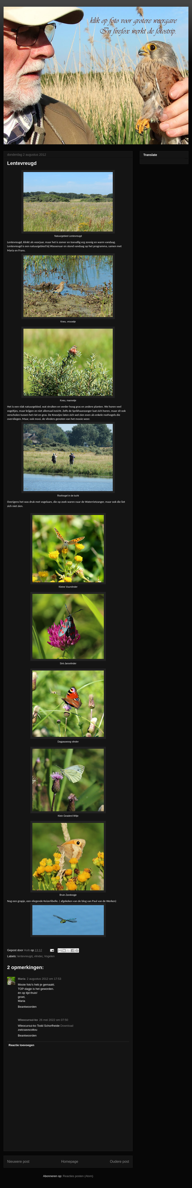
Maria (21, 978)
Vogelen (49, 956)
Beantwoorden (27, 1006)
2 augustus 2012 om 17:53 (44, 978)
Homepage (69, 1161)
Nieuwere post (18, 1161)
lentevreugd (25, 956)
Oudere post (119, 1161)
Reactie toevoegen (21, 1045)
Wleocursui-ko (28, 1020)
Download (67, 1025)
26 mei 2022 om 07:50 (53, 1020)
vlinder (38, 956)
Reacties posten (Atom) (78, 1176)
